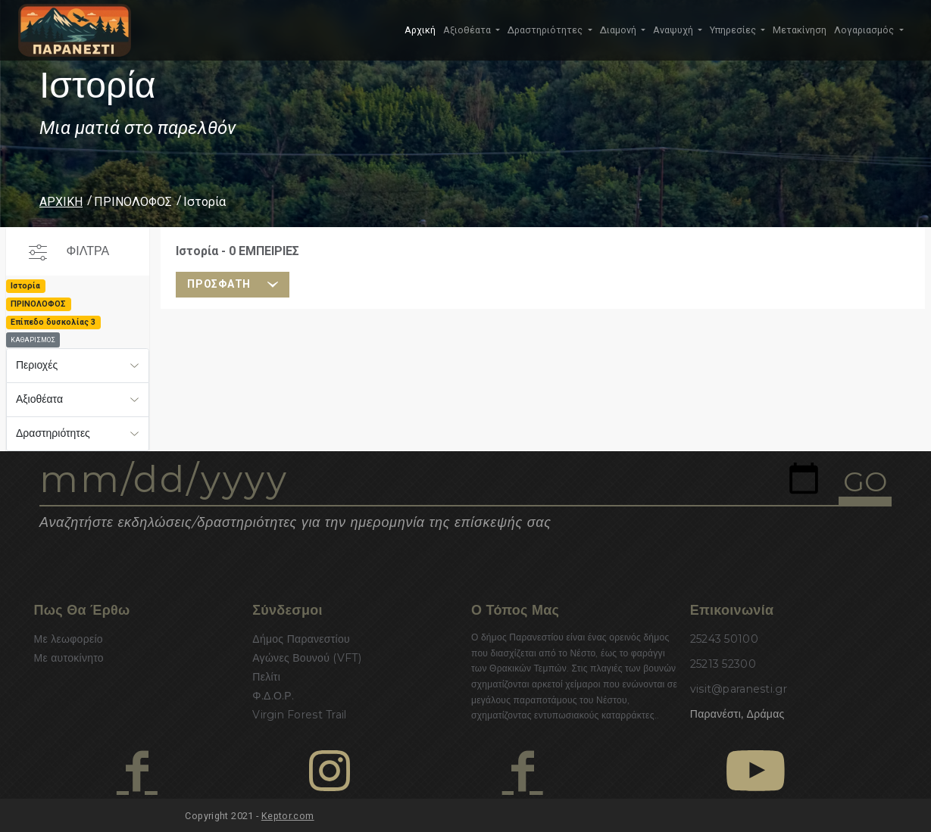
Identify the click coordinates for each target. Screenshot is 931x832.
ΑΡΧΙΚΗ (61, 202)
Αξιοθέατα (39, 399)
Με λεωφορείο (68, 639)
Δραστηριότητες (53, 433)
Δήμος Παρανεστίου (301, 639)
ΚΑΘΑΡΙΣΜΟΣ (33, 340)
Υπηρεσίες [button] (734, 30)
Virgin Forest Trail (299, 714)
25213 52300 (723, 664)
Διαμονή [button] (619, 30)
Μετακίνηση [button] (799, 30)
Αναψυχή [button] (674, 30)
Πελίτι (266, 677)
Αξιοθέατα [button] (468, 30)
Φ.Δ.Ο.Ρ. (273, 696)
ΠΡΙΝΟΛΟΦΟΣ (133, 202)
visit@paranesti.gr (738, 689)
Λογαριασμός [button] (865, 30)
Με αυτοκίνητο (69, 658)
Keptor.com (287, 815)
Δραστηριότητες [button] (546, 30)
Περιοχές (37, 365)
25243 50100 (724, 639)
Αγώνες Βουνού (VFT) (306, 658)
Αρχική (420, 30)
